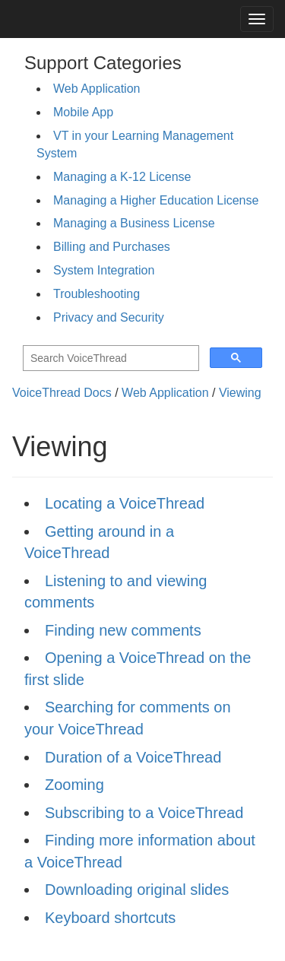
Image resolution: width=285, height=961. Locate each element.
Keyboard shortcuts (110, 917)
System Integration (103, 270)
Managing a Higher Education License (155, 200)
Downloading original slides (137, 889)
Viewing (240, 392)
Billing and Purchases (111, 246)
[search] (109, 358)
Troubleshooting (96, 293)
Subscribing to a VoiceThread (144, 812)
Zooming (74, 784)
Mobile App (83, 112)
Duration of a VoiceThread (133, 757)
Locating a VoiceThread (124, 503)
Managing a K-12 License (122, 176)
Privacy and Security (108, 317)
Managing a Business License (134, 223)
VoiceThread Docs (62, 392)
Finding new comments (123, 630)
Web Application (96, 88)
